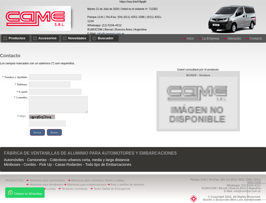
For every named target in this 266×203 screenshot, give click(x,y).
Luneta (52, 188)
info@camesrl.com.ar (110, 33)
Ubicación (234, 38)
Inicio (190, 38)
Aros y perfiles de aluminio (128, 184)
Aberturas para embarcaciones (86, 184)
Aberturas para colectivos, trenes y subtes (97, 180)
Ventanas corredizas (76, 188)
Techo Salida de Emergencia (112, 188)
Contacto (256, 38)
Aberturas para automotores (47, 180)
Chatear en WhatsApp (25, 192)
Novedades (77, 38)
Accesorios (47, 38)
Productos (17, 38)
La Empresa (210, 38)
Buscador (105, 38)
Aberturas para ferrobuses (46, 184)
